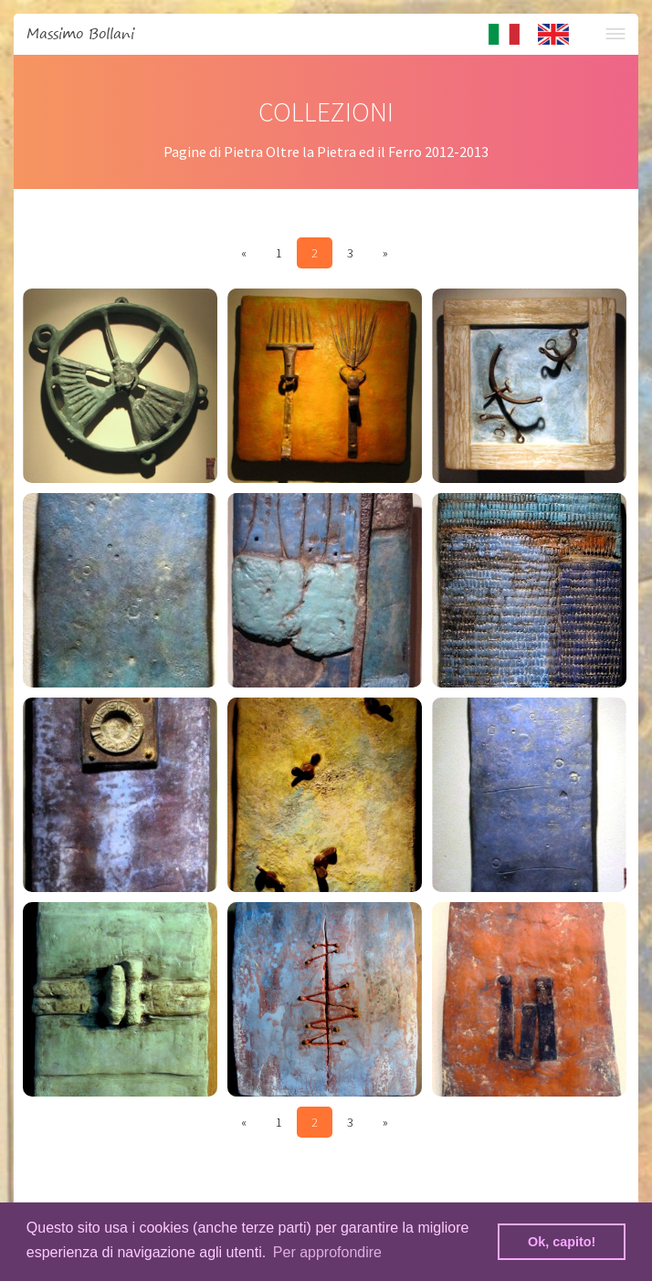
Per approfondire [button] (327, 1252)
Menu (615, 34)
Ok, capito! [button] (561, 1241)
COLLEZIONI (326, 112)
